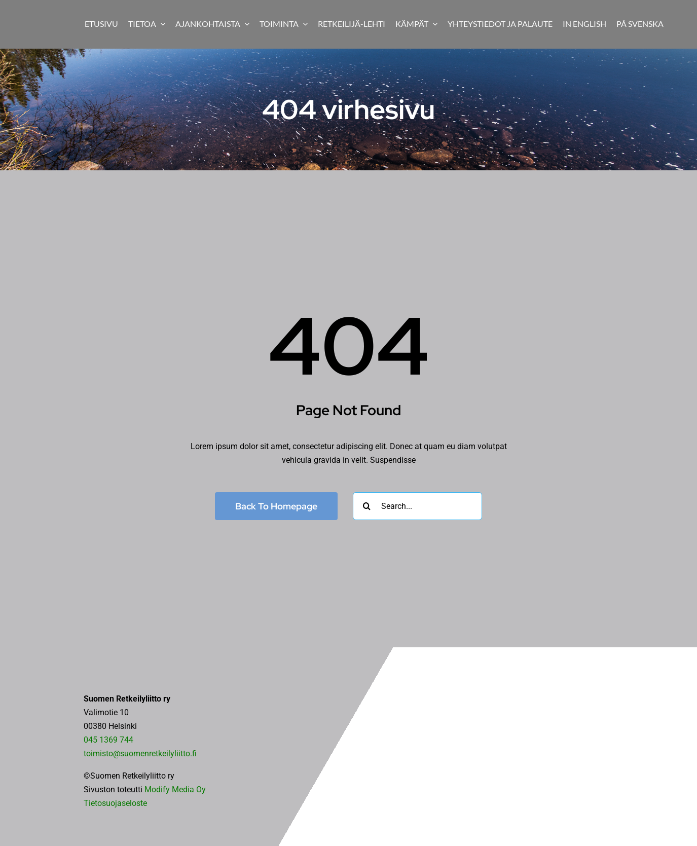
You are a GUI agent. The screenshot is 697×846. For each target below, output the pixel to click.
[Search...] (417, 506)
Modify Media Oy (175, 789)
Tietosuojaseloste (115, 803)
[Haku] (367, 506)
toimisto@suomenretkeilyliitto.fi (140, 753)
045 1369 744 (108, 740)
